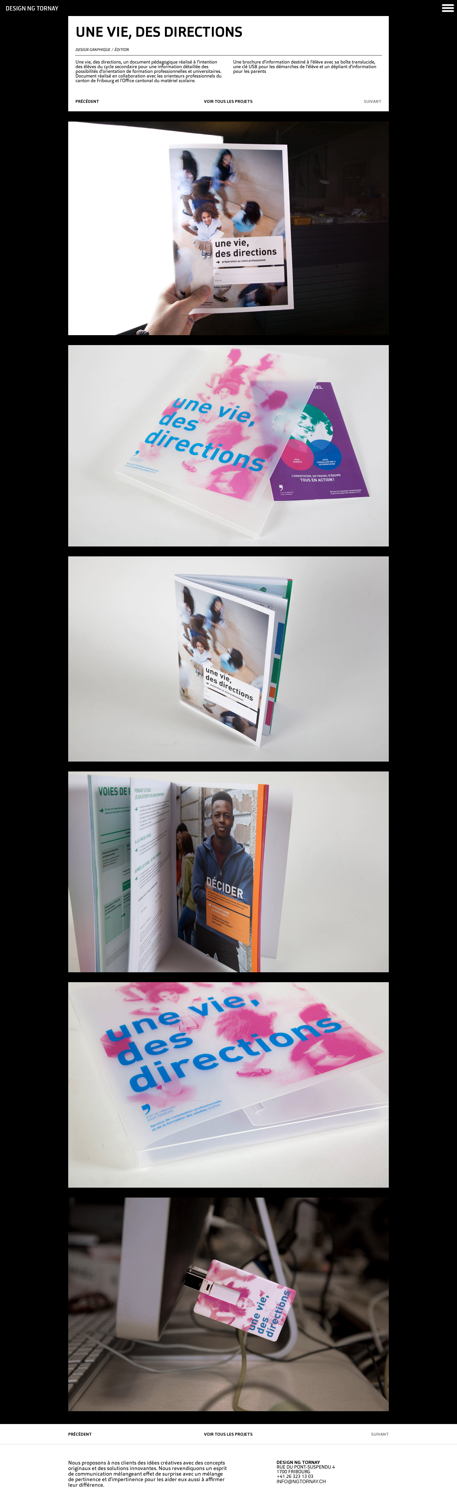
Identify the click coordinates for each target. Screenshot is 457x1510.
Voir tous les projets (228, 102)
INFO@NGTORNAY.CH (301, 1481)
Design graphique (92, 50)
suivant (373, 102)
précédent (87, 102)
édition (122, 50)
